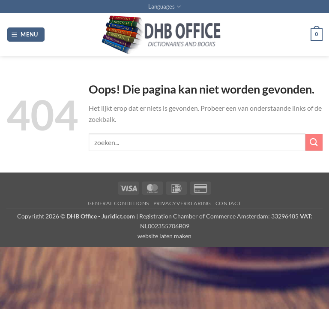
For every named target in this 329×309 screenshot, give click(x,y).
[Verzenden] (314, 142)
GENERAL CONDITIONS (118, 203)
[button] (26, 34)
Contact (228, 203)
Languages (164, 7)
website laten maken (164, 235)
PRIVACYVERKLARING (182, 203)
